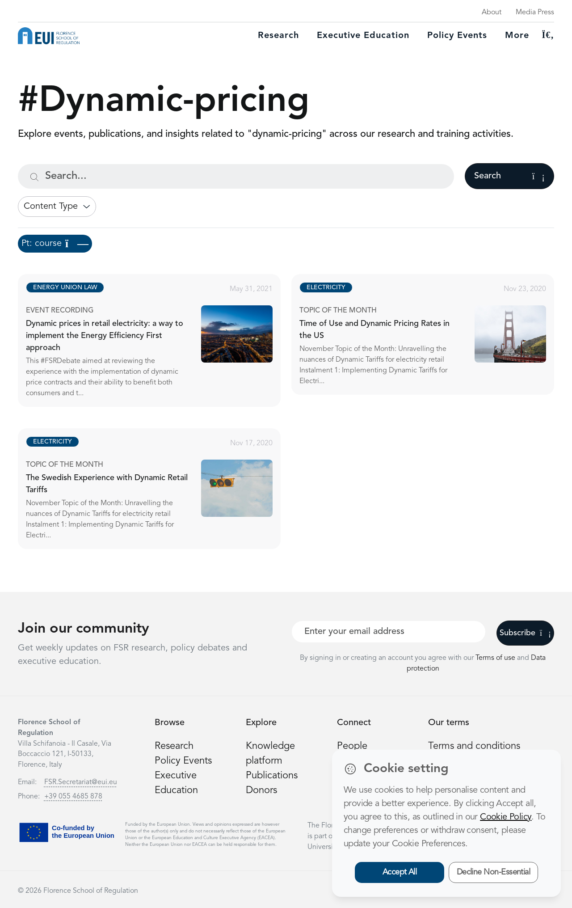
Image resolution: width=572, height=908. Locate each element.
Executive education (363, 35)
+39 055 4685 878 (73, 796)
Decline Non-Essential (493, 872)
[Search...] (236, 176)
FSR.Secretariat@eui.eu (80, 782)
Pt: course (54, 243)
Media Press (535, 12)
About (491, 12)
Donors (261, 790)
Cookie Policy (505, 817)
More (517, 35)
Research (278, 35)
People (352, 746)
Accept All (400, 872)
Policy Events (457, 35)
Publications (272, 776)
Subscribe (525, 633)
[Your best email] (388, 632)
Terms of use (496, 658)
